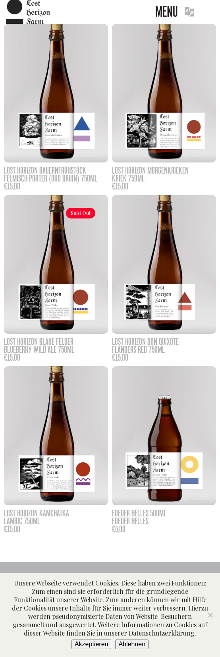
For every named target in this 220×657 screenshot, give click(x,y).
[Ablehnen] (210, 615)
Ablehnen (131, 644)
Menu (166, 12)
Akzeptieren (91, 644)
